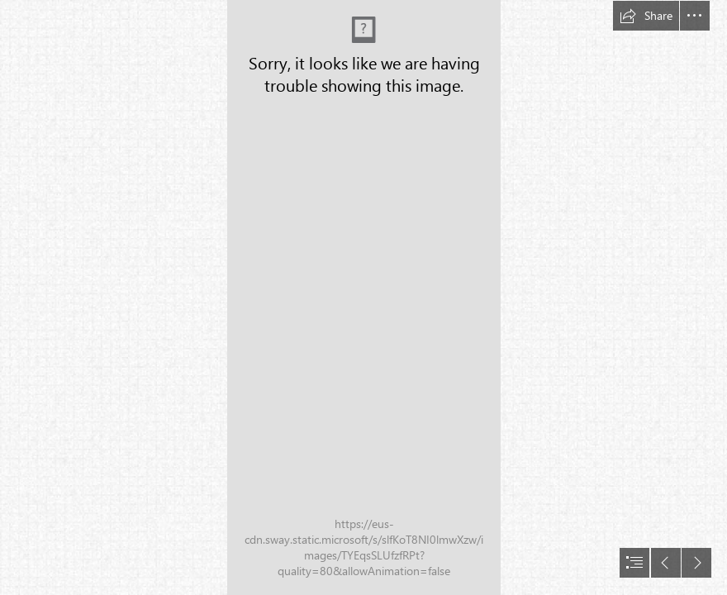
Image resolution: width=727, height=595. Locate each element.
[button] (646, 16)
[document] (363, 297)
